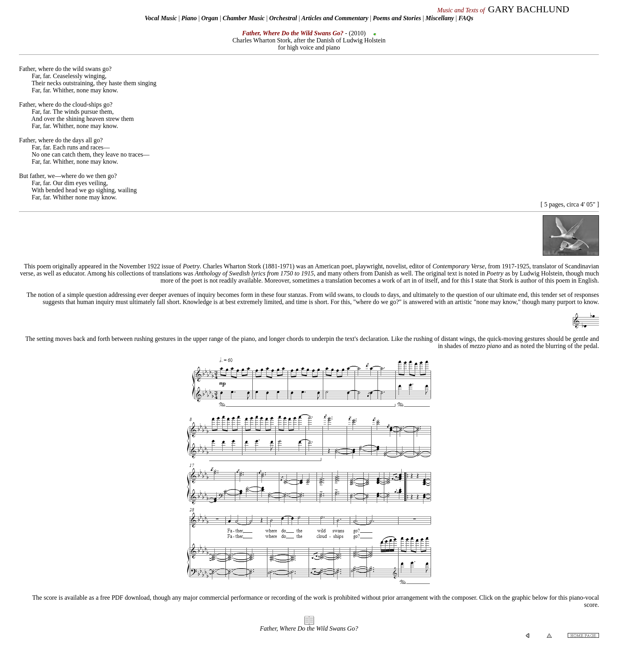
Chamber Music (244, 18)
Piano (189, 18)
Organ (209, 18)
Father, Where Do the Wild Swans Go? (309, 628)
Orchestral (283, 18)
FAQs (465, 18)
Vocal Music (161, 18)
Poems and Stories (397, 18)
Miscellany (439, 18)
